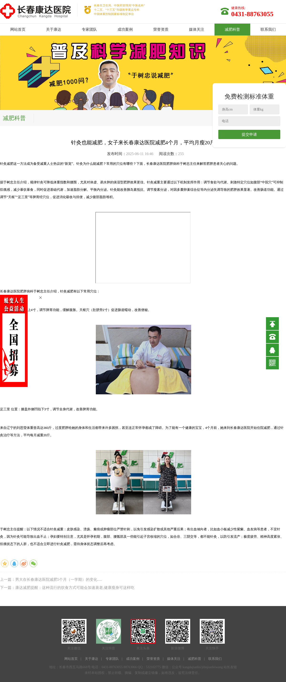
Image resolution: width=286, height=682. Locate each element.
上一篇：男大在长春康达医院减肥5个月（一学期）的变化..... (51, 579)
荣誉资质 (161, 29)
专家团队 (89, 29)
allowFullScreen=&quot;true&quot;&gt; (143, 247)
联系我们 (268, 29)
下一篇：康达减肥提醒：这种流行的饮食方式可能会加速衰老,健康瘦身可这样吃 (67, 588)
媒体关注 (196, 29)
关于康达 (53, 29)
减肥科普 (232, 29)
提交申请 (249, 134)
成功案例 (125, 29)
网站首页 (18, 29)
